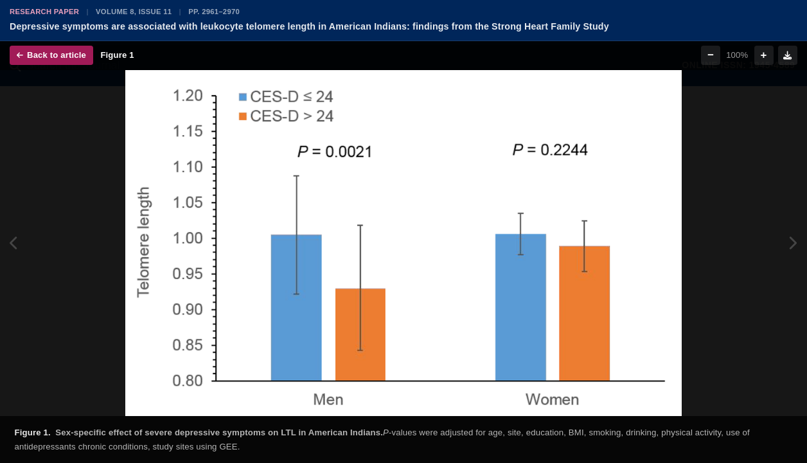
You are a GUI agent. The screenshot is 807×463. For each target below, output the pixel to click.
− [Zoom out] (710, 55)
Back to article (51, 55)
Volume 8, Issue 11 (134, 11)
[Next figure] (792, 243)
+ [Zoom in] (764, 55)
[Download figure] (787, 55)
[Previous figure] (14, 243)
